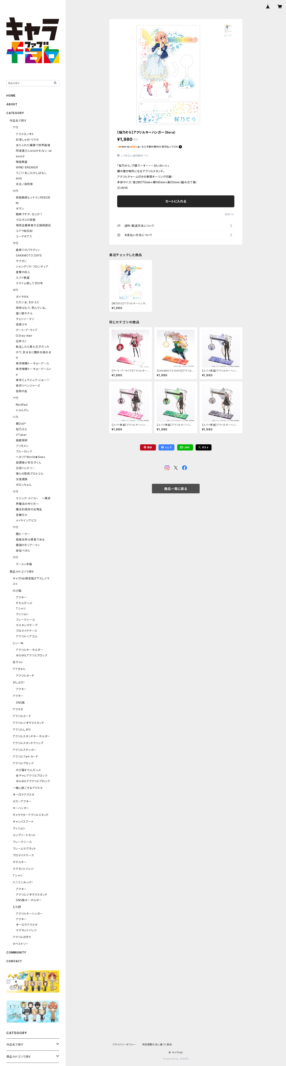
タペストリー (21, 943)
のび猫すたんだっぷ (28, 770)
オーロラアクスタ (23, 794)
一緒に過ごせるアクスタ (28, 787)
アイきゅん (19, 668)
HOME (11, 95)
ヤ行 (15, 527)
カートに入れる (175, 201)
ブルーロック (24, 451)
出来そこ (21, 341)
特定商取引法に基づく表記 (157, 1044)
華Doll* (21, 423)
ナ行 (15, 398)
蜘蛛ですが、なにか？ (29, 214)
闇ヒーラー (23, 534)
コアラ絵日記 (24, 230)
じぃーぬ (18, 643)
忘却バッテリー (25, 468)
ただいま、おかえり (27, 302)
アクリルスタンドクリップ (28, 743)
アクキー (21, 597)
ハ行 (15, 417)
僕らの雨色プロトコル (29, 473)
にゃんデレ (22, 410)
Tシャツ (21, 608)
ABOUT (11, 104)
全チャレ (18, 662)
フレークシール (25, 619)
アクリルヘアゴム (26, 636)
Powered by (175, 1058)
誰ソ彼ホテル (24, 313)
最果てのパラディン (28, 250)
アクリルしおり (22, 729)
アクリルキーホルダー (29, 649)
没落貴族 (22, 479)
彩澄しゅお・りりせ (27, 139)
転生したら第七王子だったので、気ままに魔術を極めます (33, 352)
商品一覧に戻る (175, 489)
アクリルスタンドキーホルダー (31, 736)
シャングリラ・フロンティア (32, 266)
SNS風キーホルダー (29, 900)
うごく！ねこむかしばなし (31, 173)
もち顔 (17, 907)
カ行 (15, 190)
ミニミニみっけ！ (23, 882)
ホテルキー (20, 862)
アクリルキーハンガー (29, 913)
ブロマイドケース (26, 630)
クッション (22, 614)
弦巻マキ (21, 324)
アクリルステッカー (25, 749)
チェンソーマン (25, 319)
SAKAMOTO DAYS (29, 255)
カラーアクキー (22, 801)
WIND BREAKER (27, 167)
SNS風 (20, 702)
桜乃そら (21, 429)
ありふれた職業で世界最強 (33, 145)
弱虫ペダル (23, 550)
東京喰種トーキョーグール (32, 363)
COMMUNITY (16, 952)
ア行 (15, 127)
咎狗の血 (21, 391)
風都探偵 (22, 440)
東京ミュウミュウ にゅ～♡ (32, 380)
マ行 (15, 491)
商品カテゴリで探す (22, 571)
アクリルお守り (22, 937)
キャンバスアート (23, 821)
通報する (229, 214)
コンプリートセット (24, 835)
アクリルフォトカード (25, 756)
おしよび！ (19, 682)
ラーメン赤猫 (24, 564)
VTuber (21, 434)
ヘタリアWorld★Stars (30, 457)
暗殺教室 (22, 161)
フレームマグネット (24, 848)
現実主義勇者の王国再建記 (33, 225)
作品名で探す (18, 120)
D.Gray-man (24, 335)
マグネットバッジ (23, 868)
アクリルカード (25, 675)
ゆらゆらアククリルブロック (33, 781)
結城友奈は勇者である (30, 539)
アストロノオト (25, 134)
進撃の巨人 (23, 272)
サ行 (15, 243)
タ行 (15, 290)
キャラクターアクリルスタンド (31, 814)
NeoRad (22, 404)
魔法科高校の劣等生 (29, 509)
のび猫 (17, 590)
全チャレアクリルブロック (31, 775)
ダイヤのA (22, 296)
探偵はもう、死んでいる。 (31, 307)
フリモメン (22, 446)
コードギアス (24, 236)
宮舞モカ (21, 515)
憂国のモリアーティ (28, 545)
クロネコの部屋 (26, 219)
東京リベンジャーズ (28, 385)
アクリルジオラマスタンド (28, 722)
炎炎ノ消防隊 (24, 184)
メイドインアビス (26, 520)
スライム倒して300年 (29, 283)
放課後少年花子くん (28, 462)
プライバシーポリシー (124, 1044)
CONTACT (14, 961)
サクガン (21, 261)
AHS (19, 178)
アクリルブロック (23, 763)
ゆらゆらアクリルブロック (31, 655)
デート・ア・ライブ (26, 330)
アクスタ (18, 709)
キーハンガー (21, 808)
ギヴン (20, 208)
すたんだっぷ (24, 603)
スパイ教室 (23, 277)
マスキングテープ (27, 625)
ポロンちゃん (24, 484)
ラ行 (15, 557)
